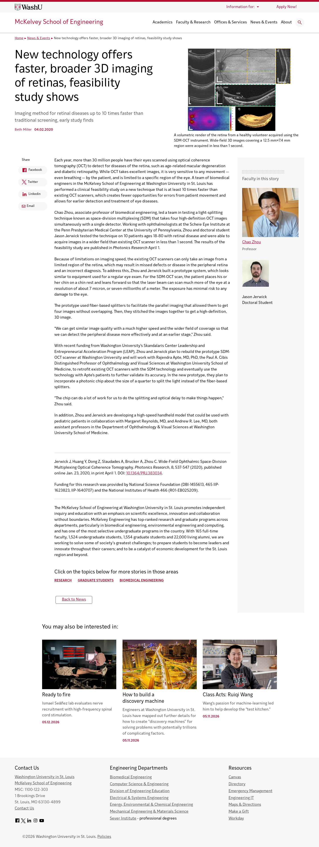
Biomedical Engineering (142, 580)
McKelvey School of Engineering (59, 22)
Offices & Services (230, 22)
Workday (236, 818)
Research (63, 580)
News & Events (263, 22)
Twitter (28, 183)
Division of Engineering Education (140, 791)
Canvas (235, 777)
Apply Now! (286, 7)
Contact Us (24, 808)
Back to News (74, 600)
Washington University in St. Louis (44, 777)
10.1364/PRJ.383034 (144, 473)
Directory (237, 784)
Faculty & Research (193, 22)
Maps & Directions (245, 805)
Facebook (30, 170)
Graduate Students (96, 580)
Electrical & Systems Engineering (139, 798)
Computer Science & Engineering (139, 784)
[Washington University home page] (28, 7)
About (286, 22)
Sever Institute (123, 818)
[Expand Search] (299, 22)
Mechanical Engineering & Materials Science (149, 812)
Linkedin (29, 195)
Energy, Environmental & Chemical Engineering (151, 805)
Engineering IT (241, 798)
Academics (162, 22)
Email (28, 206)
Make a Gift (239, 812)
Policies (104, 837)
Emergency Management (250, 791)
